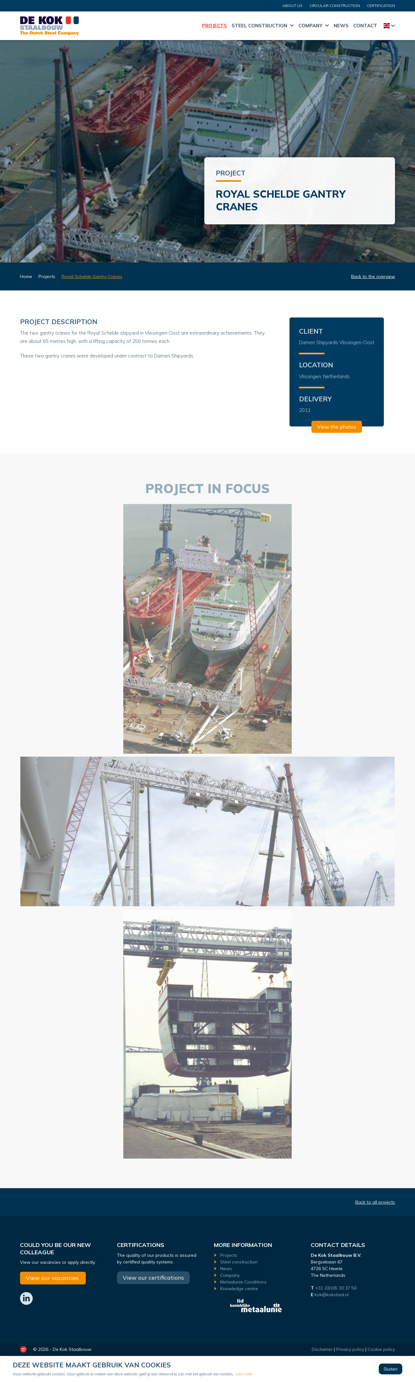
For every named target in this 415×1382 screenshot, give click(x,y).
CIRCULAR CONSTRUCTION (335, 5)
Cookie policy (381, 1349)
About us (292, 5)
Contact (365, 26)
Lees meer (244, 1374)
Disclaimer (322, 1349)
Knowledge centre (239, 1288)
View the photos (336, 427)
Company (310, 26)
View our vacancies (53, 1278)
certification (381, 5)
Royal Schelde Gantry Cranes (92, 276)
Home (194, 26)
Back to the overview (373, 276)
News (341, 26)
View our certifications (153, 1277)
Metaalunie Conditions (243, 1282)
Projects (214, 26)
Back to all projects (375, 1202)
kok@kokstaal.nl (332, 1294)
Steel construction (259, 26)
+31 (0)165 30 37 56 (336, 1288)
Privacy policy (350, 1349)
